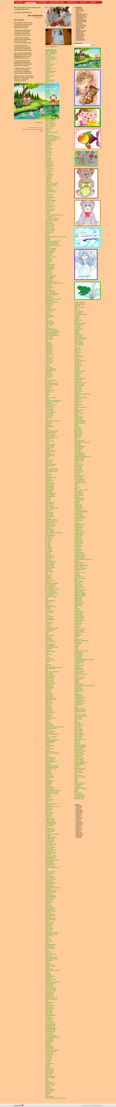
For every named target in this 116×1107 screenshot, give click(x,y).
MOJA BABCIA (79, 22)
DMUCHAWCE (79, 8)
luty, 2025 (78, 820)
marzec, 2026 (79, 807)
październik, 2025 (79, 811)
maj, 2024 (78, 827)
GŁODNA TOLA (79, 38)
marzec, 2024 (79, 829)
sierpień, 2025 (79, 813)
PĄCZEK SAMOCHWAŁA (81, 17)
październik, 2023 (79, 834)
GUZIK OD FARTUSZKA (81, 26)
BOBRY (77, 12)
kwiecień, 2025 (79, 818)
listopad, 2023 (79, 833)
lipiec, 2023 (78, 837)
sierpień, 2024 (79, 824)
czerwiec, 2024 (79, 826)
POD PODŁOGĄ (79, 23)
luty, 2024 (78, 831)
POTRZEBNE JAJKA (80, 39)
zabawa (41, 129)
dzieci (28, 129)
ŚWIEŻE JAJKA (79, 33)
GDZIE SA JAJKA (79, 9)
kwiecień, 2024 (79, 828)
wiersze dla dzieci (36, 129)
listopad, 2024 (79, 822)
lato (29, 129)
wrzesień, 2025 (79, 812)
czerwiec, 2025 (79, 815)
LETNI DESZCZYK (80, 37)
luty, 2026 (78, 808)
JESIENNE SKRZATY (80, 34)
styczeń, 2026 (79, 809)
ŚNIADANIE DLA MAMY (81, 20)
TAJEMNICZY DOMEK (81, 19)
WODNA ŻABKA (79, 18)
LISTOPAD (78, 29)
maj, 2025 (78, 816)
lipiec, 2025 (78, 814)
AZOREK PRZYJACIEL (81, 16)
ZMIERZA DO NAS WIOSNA (82, 14)
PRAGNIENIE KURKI (80, 31)
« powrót (41, 130)
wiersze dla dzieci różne (38, 127)
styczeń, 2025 (79, 821)
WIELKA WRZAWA (80, 10)
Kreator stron (85, 1105)
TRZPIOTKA (78, 13)
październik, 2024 (79, 823)
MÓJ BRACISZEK (80, 35)
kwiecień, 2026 (79, 806)
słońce (32, 129)
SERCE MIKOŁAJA (80, 27)
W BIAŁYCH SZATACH (81, 25)
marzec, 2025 (79, 819)
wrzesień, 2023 (79, 835)
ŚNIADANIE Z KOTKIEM (81, 30)
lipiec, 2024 (78, 825)
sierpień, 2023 (79, 836)
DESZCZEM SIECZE (80, 40)
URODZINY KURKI (80, 28)
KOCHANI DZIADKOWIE (81, 21)
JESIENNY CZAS (79, 32)
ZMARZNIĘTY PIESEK (81, 15)
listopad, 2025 (79, 810)
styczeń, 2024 (79, 832)
